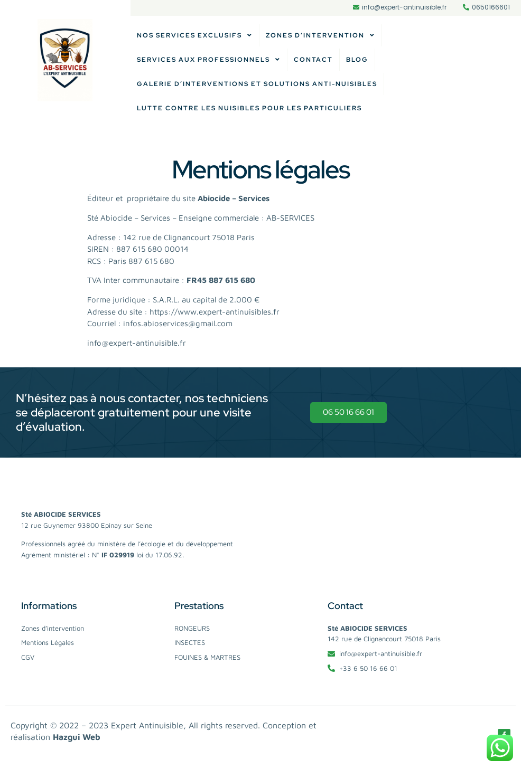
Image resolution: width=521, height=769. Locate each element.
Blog (357, 59)
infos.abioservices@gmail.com (177, 323)
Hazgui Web (76, 737)
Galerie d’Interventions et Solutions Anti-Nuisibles (257, 84)
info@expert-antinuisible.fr (136, 342)
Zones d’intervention (320, 35)
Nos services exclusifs (195, 35)
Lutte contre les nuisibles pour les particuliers (249, 108)
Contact (313, 59)
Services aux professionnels (209, 59)
